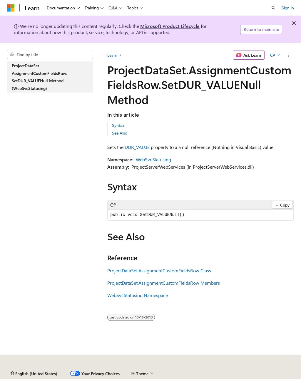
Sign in (288, 8)
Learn (112, 55)
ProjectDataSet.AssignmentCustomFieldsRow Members (163, 283)
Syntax (118, 125)
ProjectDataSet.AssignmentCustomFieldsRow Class (159, 270)
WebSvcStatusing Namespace (137, 295)
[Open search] (273, 8)
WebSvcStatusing (153, 159)
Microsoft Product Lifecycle (170, 26)
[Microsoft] (11, 8)
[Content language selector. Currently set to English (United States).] (34, 373)
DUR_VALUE (137, 147)
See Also (119, 133)
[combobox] (50, 54)
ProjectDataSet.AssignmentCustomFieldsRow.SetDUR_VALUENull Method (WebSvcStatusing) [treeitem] (39, 77)
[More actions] (289, 55)
